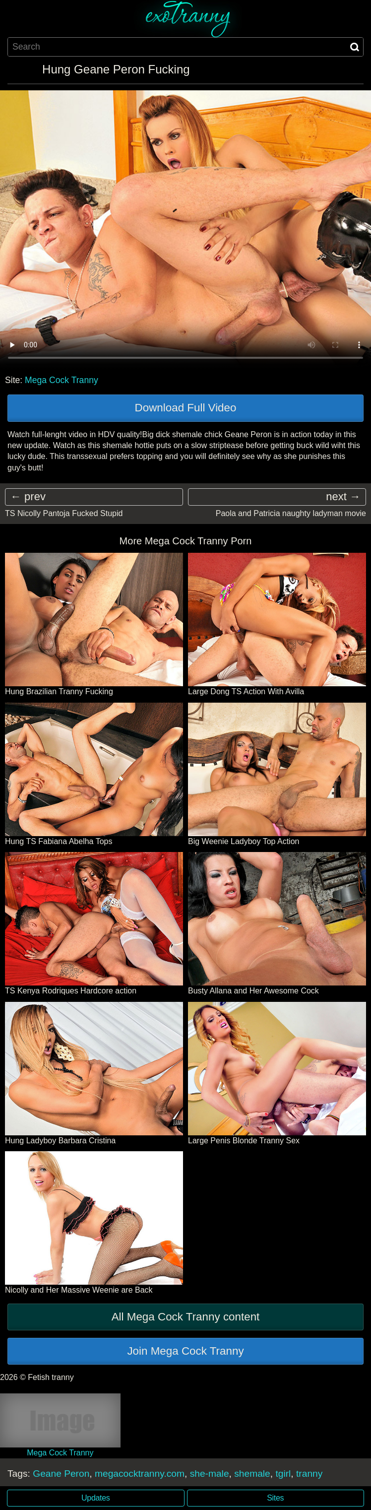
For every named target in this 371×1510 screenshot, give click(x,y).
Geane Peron (61, 1473)
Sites (275, 1498)
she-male (209, 1473)
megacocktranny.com (140, 1473)
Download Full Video (186, 407)
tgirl (283, 1473)
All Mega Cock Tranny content (186, 1317)
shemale (252, 1473)
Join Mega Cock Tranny (185, 1351)
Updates (95, 1498)
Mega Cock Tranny (61, 380)
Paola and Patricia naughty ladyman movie (291, 513)
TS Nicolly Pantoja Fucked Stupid (64, 513)
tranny (309, 1473)
